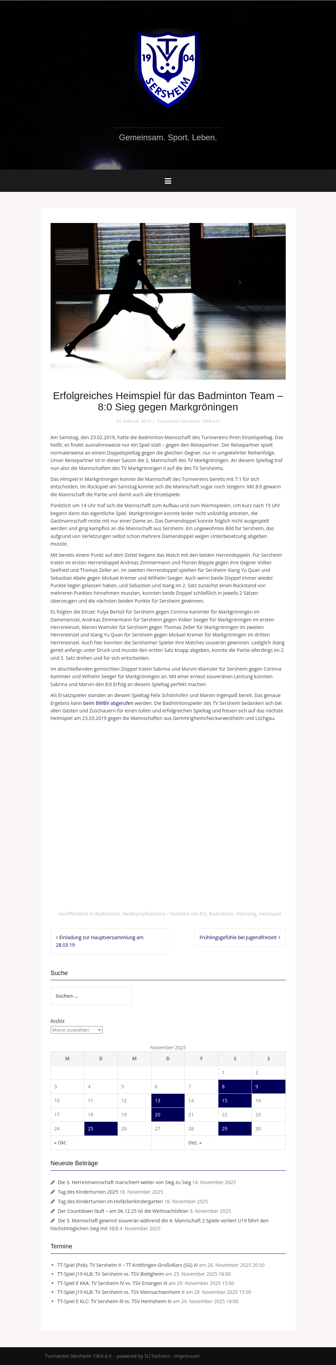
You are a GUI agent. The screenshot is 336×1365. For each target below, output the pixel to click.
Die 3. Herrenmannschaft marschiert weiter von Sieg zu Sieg (124, 1182)
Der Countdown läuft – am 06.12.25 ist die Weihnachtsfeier (123, 1211)
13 (157, 1100)
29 (224, 1128)
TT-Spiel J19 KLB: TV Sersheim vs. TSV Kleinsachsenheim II (121, 1292)
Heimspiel (270, 913)
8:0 (202, 913)
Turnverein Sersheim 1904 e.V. (188, 421)
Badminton (107, 913)
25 (90, 1128)
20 (157, 1114)
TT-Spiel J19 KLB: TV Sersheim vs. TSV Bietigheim (110, 1274)
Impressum (187, 1356)
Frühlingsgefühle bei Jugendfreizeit (238, 937)
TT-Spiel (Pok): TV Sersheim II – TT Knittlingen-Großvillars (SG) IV (127, 1265)
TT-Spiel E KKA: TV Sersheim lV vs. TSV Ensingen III (112, 1283)
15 (224, 1100)
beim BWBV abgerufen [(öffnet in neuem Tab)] (108, 703)
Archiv (58, 1021)
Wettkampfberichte (143, 913)
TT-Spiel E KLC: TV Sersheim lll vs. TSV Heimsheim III (114, 1301)
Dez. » (195, 1142)
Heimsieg (246, 913)
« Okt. (60, 1142)
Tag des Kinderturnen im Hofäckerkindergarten (110, 1201)
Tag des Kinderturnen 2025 (88, 1192)
